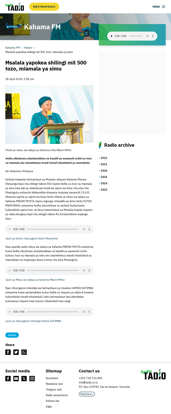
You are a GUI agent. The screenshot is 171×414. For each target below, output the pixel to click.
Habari (28, 47)
